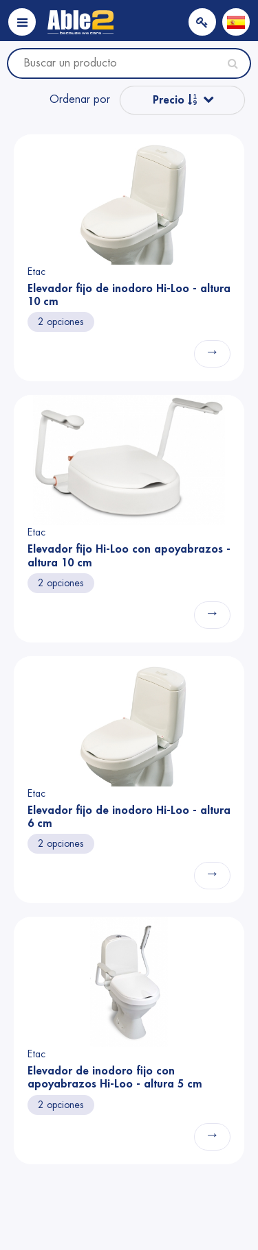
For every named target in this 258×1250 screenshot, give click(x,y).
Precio (175, 100)
